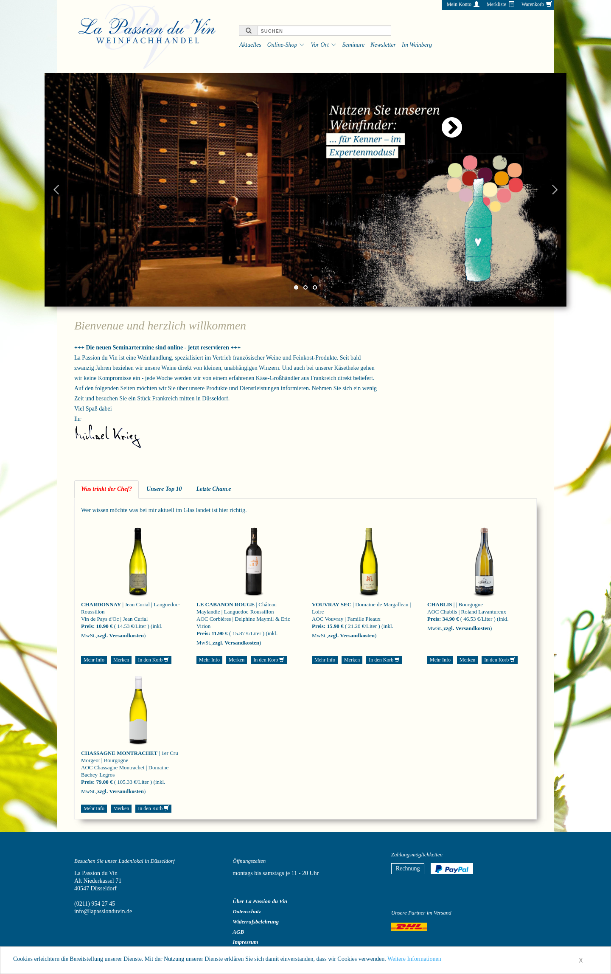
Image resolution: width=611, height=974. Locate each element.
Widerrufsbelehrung (256, 921)
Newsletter (383, 45)
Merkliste (496, 4)
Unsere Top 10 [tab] (164, 489)
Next (554, 190)
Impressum (245, 942)
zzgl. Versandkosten (120, 635)
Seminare (353, 45)
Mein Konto (459, 4)
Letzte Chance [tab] (213, 489)
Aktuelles (250, 45)
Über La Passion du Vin (260, 901)
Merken (121, 660)
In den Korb (153, 660)
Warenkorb (532, 4)
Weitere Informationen (414, 961)
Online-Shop (282, 45)
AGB (238, 932)
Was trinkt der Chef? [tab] (106, 489)
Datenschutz (247, 911)
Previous (56, 190)
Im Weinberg (417, 45)
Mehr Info (94, 660)
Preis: (88, 626)
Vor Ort (319, 45)
